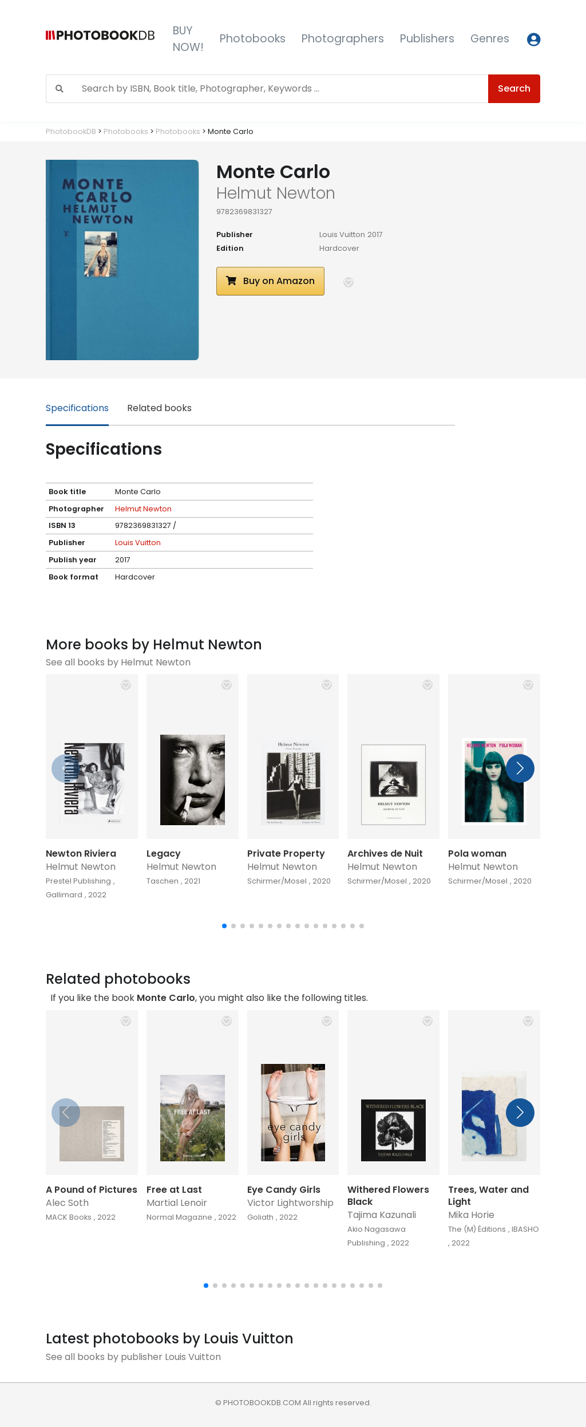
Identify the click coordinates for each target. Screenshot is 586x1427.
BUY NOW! (188, 39)
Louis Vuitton (342, 234)
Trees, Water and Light (488, 1195)
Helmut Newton (143, 509)
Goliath (260, 1217)
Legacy (163, 853)
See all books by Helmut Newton (118, 662)
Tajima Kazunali (381, 1214)
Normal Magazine (179, 1217)
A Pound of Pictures (91, 1189)
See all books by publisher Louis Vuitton (133, 1356)
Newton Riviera (81, 853)
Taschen (162, 881)
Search (514, 88)
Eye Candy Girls (283, 1189)
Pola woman (477, 853)
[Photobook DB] (100, 39)
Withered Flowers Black (388, 1195)
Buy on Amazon (270, 280)
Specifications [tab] (77, 408)
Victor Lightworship (290, 1202)
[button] (348, 282)
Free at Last (174, 1189)
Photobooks (253, 38)
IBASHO (525, 1229)
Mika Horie (471, 1214)
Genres (489, 38)
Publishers (427, 38)
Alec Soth (67, 1202)
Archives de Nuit (385, 853)
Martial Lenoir (176, 1202)
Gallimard (64, 895)
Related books (159, 408)
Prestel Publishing (78, 881)
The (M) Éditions (477, 1229)
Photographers (343, 38)
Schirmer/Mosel (277, 881)
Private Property (286, 853)
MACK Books (69, 1217)
